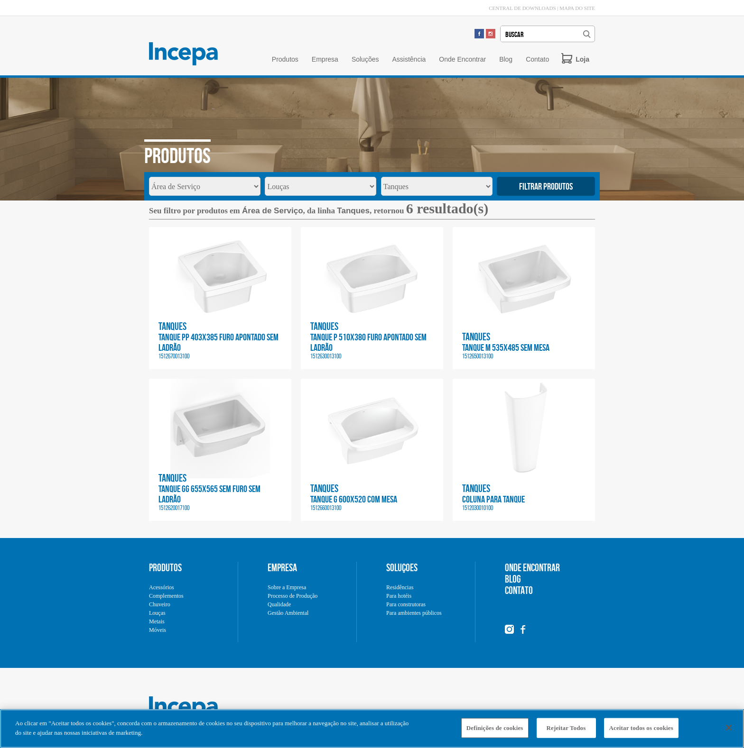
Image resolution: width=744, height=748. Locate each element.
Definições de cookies (494, 730)
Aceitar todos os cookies (641, 730)
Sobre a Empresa (287, 587)
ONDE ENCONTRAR (532, 567)
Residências (399, 587)
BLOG (513, 578)
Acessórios (161, 587)
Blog (505, 59)
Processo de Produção (292, 596)
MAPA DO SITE (577, 8)
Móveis (157, 630)
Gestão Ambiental (288, 613)
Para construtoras (406, 604)
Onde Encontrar (462, 59)
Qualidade (279, 604)
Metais (157, 621)
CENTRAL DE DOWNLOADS (522, 8)
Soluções (365, 59)
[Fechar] (728, 730)
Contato (537, 59)
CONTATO (519, 590)
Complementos (166, 596)
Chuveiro (159, 604)
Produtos (285, 59)
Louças (157, 613)
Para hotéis (398, 596)
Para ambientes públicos (414, 613)
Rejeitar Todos (566, 730)
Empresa (325, 59)
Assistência (409, 59)
